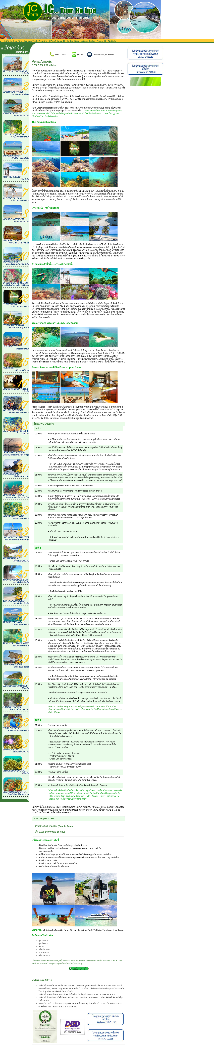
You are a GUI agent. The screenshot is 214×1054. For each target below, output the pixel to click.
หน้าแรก (8, 41)
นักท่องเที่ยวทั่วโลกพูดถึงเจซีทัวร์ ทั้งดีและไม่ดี (52, 102)
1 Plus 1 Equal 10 (57, 41)
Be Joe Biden (73, 41)
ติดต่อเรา (112, 41)
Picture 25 (101, 41)
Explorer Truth (30, 41)
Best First (17, 41)
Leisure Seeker (88, 41)
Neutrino (43, 41)
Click (74, 1007)
